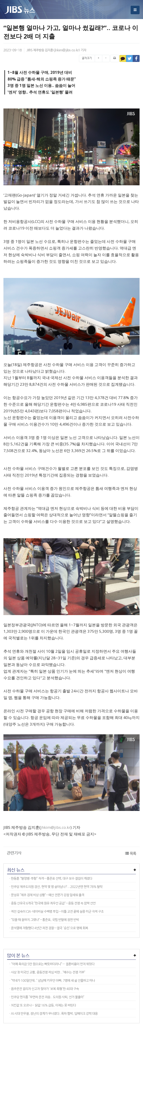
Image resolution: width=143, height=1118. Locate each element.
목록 (133, 854)
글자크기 (87, 58)
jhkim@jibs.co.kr (66, 50)
